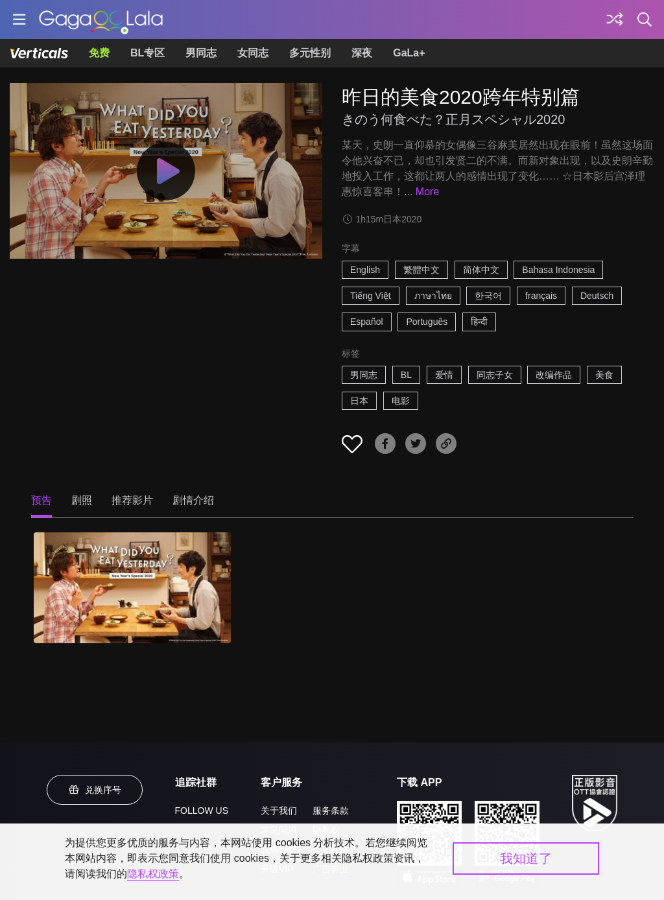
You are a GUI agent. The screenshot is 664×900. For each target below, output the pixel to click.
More (427, 191)
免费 (99, 52)
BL (406, 375)
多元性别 (310, 52)
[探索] (614, 19)
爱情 (444, 375)
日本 (359, 401)
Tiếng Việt (370, 295)
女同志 (252, 52)
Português (426, 321)
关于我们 (279, 810)
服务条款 (331, 810)
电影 (401, 401)
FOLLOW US (201, 810)
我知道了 (526, 858)
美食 (604, 375)
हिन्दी (479, 321)
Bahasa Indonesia (558, 270)
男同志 (201, 52)
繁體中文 (421, 270)
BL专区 (147, 52)
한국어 (488, 295)
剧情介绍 (193, 500)
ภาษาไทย (433, 295)
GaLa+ (409, 52)
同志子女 (495, 375)
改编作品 (554, 375)
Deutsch (596, 295)
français (541, 295)
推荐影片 (132, 500)
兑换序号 (94, 790)
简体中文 (481, 270)
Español (366, 321)
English (365, 270)
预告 (41, 500)
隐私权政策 (153, 873)
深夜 (361, 52)
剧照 (81, 500)
